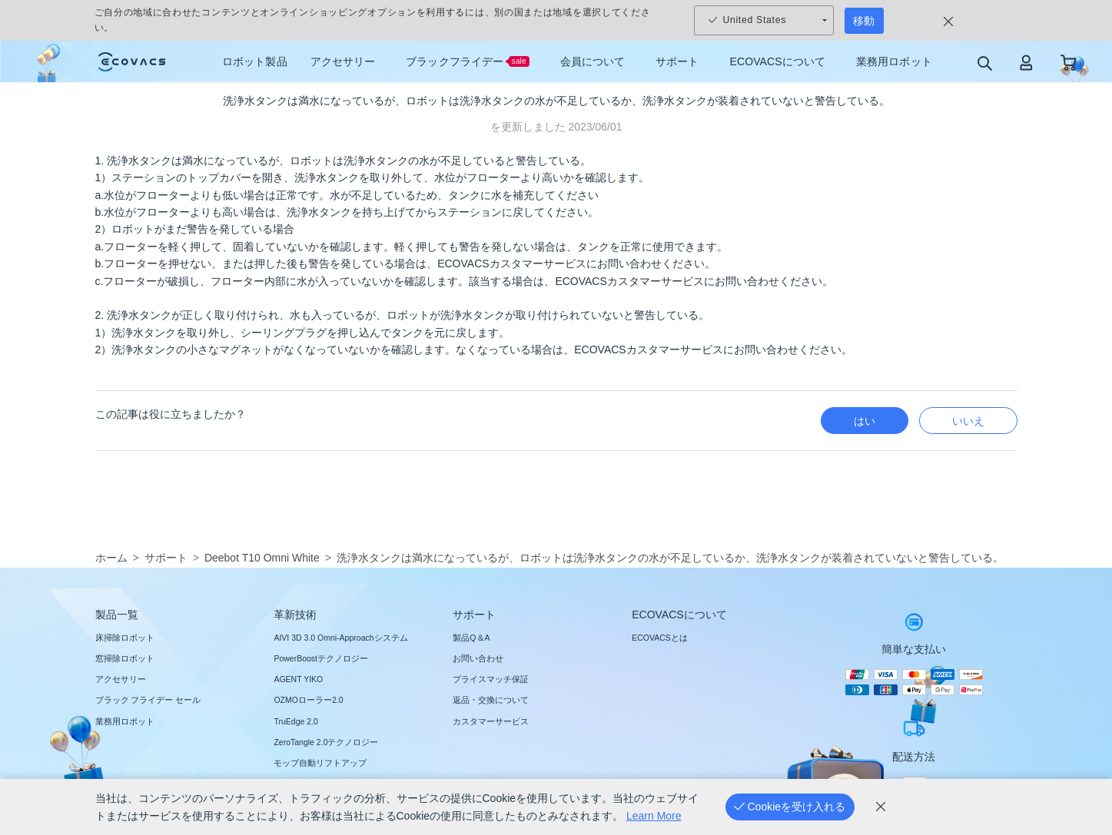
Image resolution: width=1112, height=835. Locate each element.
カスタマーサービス (491, 721)
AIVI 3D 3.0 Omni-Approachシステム (340, 637)
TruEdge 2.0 (295, 721)
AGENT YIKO (298, 679)
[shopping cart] (1068, 62)
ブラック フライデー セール (148, 699)
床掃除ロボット (124, 637)
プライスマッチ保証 (491, 679)
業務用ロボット (124, 721)
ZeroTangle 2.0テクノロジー (326, 742)
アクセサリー (120, 679)
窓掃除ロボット (124, 658)
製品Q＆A (471, 637)
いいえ (968, 421)
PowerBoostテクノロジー (321, 658)
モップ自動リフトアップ (320, 762)
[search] (984, 62)
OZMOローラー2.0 (308, 699)
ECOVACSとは (660, 637)
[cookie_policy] (881, 806)
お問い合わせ (478, 658)
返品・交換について (491, 699)
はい (864, 421)
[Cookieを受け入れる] (790, 807)
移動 (864, 21)
